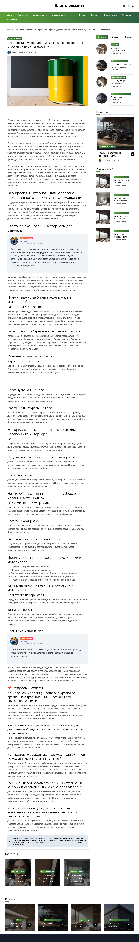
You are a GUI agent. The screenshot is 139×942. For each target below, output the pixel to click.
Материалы (12, 20)
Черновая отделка (39, 15)
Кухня (72, 15)
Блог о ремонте (69, 5)
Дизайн (10, 15)
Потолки (82, 15)
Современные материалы (121, 94)
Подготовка (22, 15)
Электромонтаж (110, 15)
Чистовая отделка (58, 15)
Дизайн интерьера (121, 177)
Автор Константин (16, 53)
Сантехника (126, 15)
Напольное (94, 15)
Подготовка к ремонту (120, 61)
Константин (105, 160)
